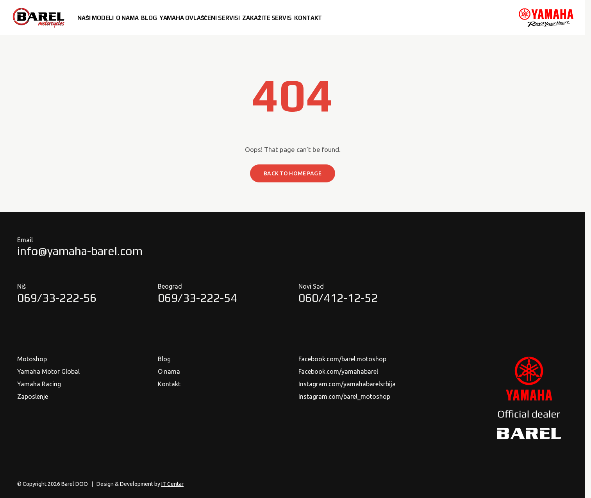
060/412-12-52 (338, 298)
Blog (164, 358)
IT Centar (172, 484)
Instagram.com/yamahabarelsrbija (347, 383)
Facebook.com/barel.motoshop (342, 358)
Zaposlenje (32, 396)
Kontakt (169, 383)
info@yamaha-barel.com (80, 251)
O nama (169, 371)
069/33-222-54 (197, 298)
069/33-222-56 (56, 298)
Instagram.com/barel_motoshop (344, 396)
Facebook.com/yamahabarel (338, 371)
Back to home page (292, 173)
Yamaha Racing (39, 383)
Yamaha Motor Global (48, 371)
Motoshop (32, 358)
